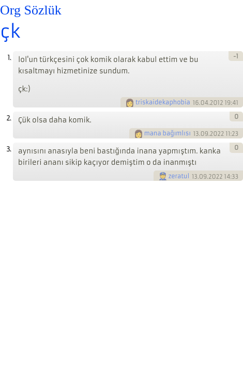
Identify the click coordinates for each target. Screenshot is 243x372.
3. (8, 149)
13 (196, 133)
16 (196, 102)
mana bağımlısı (167, 133)
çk (10, 31)
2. (8, 118)
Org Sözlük (31, 10)
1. (9, 57)
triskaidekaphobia (162, 102)
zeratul (179, 176)
